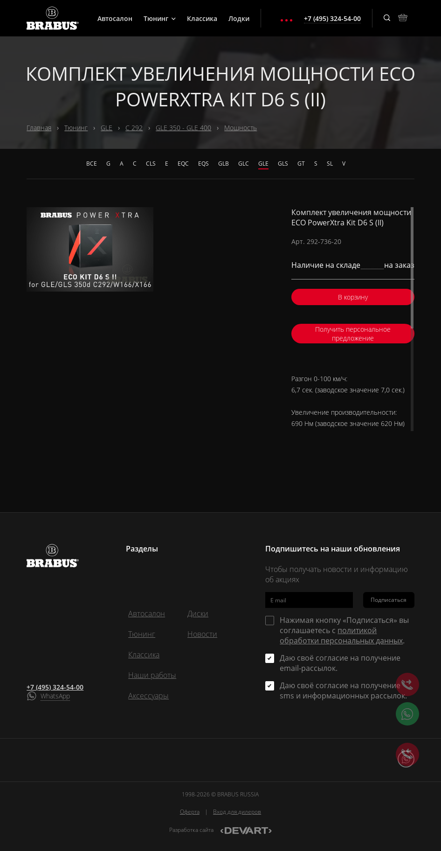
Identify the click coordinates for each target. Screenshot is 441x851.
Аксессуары (148, 696)
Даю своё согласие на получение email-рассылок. (340, 663)
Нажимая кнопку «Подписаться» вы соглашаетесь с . (344, 630)
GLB (223, 163)
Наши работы (152, 675)
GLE (106, 127)
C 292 (134, 127)
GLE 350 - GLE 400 (183, 127)
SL (330, 163)
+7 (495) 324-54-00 (55, 687)
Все (91, 163)
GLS (283, 163)
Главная (39, 127)
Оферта (190, 812)
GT (301, 163)
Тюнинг (160, 18)
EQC (183, 163)
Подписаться (389, 600)
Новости (202, 634)
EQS (203, 163)
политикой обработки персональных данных (341, 635)
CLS (151, 163)
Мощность (240, 127)
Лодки (238, 18)
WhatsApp (55, 695)
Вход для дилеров (237, 812)
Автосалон (114, 18)
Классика (202, 18)
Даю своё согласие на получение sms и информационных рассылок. (343, 690)
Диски (197, 613)
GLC (243, 163)
